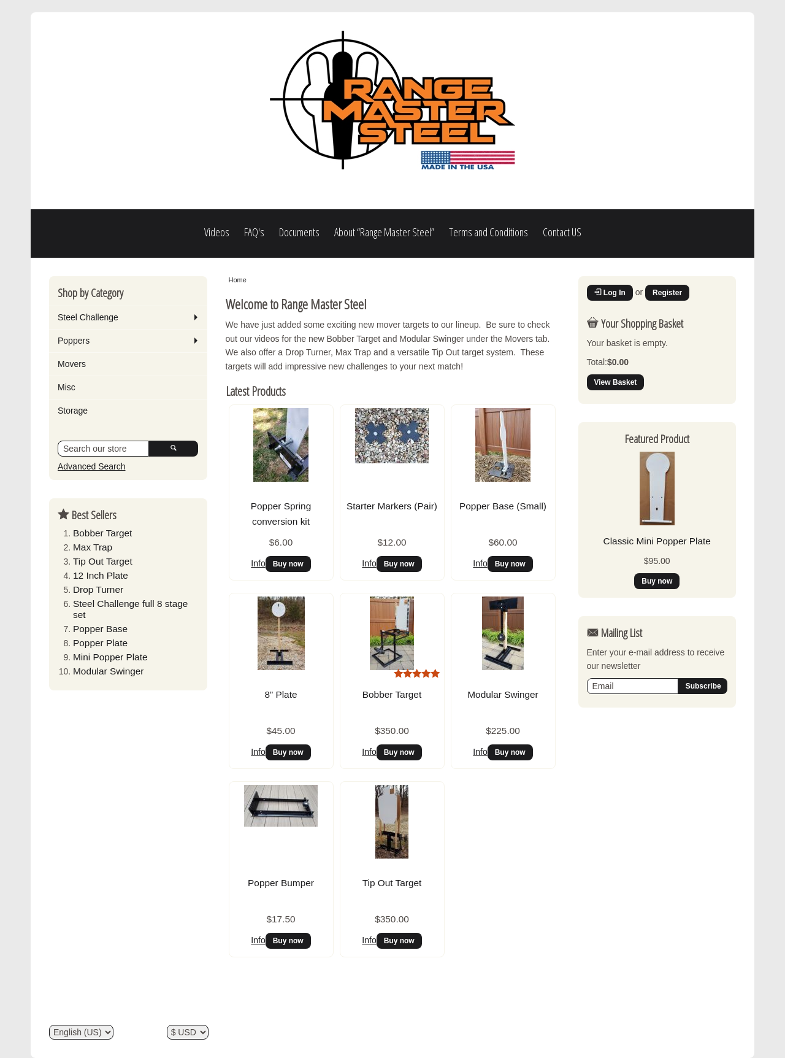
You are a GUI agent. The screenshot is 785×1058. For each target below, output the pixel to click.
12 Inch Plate (100, 575)
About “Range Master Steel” (384, 232)
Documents (299, 232)
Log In (610, 292)
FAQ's (254, 232)
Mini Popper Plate (110, 657)
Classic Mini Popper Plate (657, 541)
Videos (216, 232)
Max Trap (92, 547)
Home (238, 280)
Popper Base (100, 629)
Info (258, 563)
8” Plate (280, 694)
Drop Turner (98, 589)
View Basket (615, 382)
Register (667, 292)
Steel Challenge (88, 317)
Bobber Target (102, 533)
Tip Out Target (102, 561)
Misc (66, 387)
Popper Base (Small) (502, 506)
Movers (72, 364)
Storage (73, 410)
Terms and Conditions (488, 232)
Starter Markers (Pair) (392, 506)
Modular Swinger (108, 671)
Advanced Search (92, 466)
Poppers (74, 341)
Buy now (288, 564)
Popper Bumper (281, 883)
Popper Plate (100, 643)
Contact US (562, 232)
